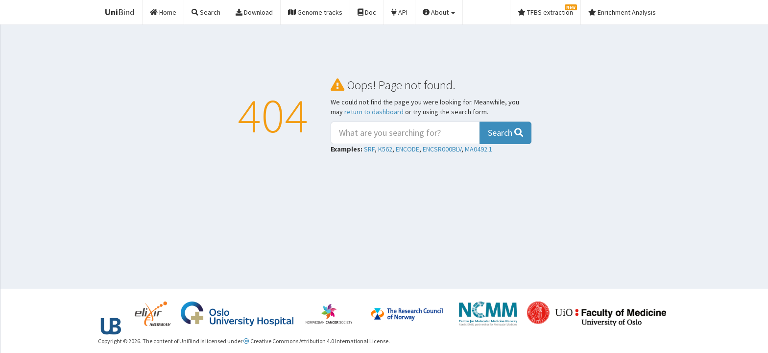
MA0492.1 (478, 149)
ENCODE (407, 149)
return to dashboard (374, 111)
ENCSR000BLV (442, 149)
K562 (385, 149)
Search (505, 132)
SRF (369, 149)
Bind (120, 12)
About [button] (439, 12)
